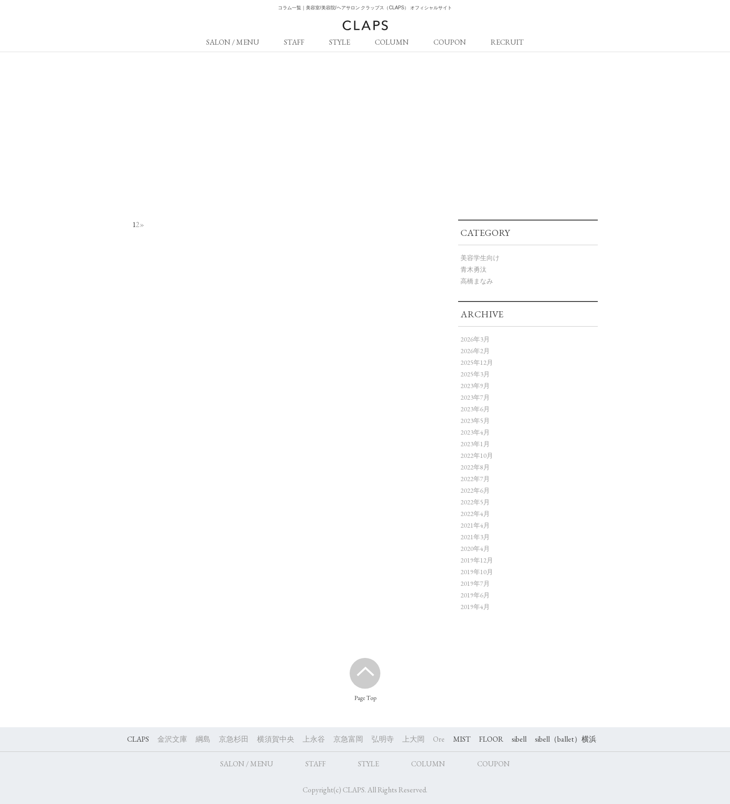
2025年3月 (475, 374)
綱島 (203, 739)
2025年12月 (476, 362)
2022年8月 (475, 467)
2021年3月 (475, 537)
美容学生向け (480, 258)
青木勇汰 (473, 269)
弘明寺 (383, 739)
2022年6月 (475, 490)
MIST (462, 739)
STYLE (339, 42)
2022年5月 (475, 502)
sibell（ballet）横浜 (565, 739)
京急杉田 (234, 739)
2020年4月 (475, 548)
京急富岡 (348, 739)
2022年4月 (475, 513)
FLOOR (491, 739)
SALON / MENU (232, 42)
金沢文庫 (172, 739)
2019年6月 (475, 595)
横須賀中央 (275, 739)
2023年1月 (475, 444)
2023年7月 (475, 397)
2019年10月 (476, 572)
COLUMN (392, 42)
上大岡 (413, 739)
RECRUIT (507, 42)
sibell (519, 739)
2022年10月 (476, 455)
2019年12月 (476, 560)
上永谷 (314, 739)
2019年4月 (475, 607)
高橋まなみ (476, 281)
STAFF (294, 42)
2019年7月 (475, 583)
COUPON (449, 42)
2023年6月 (475, 409)
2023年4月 (475, 432)
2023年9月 (475, 386)
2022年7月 (475, 479)
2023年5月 (475, 420)
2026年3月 (475, 339)
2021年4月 (475, 525)
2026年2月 (475, 351)
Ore (439, 739)
